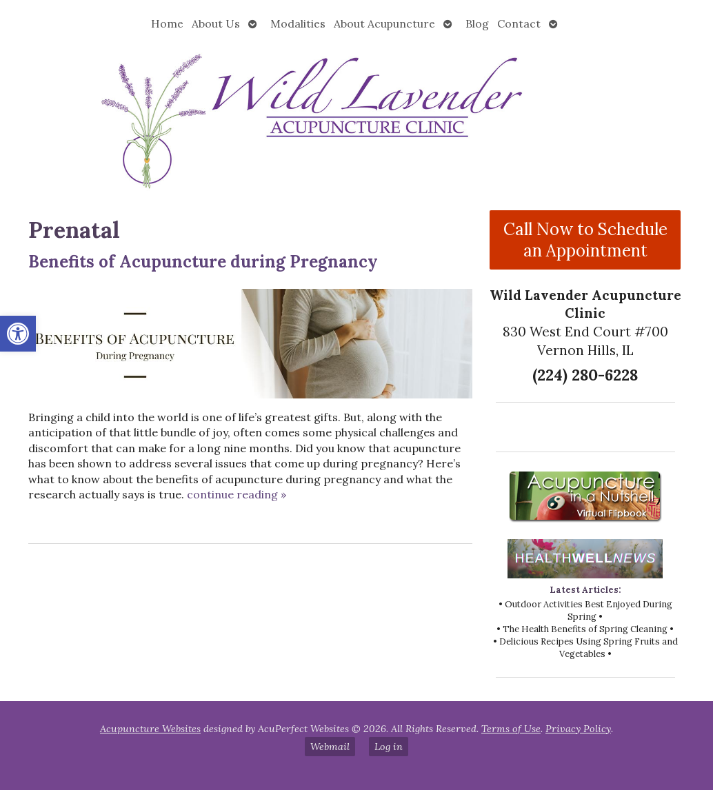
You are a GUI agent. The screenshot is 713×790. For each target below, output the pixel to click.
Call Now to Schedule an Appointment (585, 240)
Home (167, 23)
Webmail (330, 746)
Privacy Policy (578, 728)
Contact (519, 23)
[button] (18, 334)
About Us (216, 23)
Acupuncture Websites (150, 728)
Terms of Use (511, 728)
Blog (477, 23)
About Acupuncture (384, 23)
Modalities (297, 23)
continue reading (236, 494)
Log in (388, 746)
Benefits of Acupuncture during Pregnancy (203, 261)
